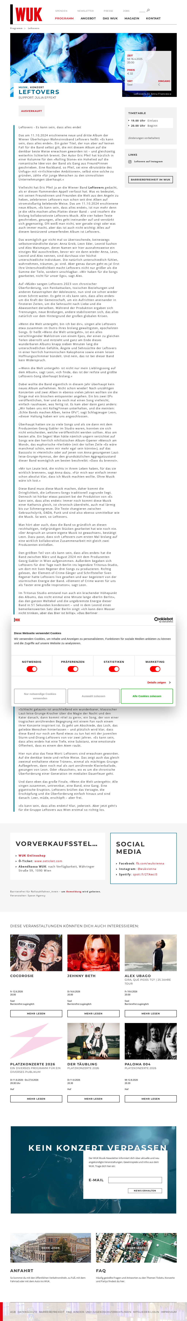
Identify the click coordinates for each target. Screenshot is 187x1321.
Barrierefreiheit (51, 1311)
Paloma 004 (138, 1064)
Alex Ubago (138, 976)
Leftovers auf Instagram (148, 161)
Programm (64, 18)
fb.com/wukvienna (150, 863)
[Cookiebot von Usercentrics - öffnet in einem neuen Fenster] (157, 620)
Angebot (88, 18)
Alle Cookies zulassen (147, 696)
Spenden (61, 10)
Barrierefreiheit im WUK (150, 179)
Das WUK (110, 18)
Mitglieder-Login (146, 1311)
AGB (13, 1311)
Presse (108, 10)
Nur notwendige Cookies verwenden (40, 696)
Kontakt (153, 18)
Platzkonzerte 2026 (32, 1064)
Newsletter (85, 10)
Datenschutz (27, 1311)
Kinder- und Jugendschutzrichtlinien (102, 1311)
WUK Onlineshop (32, 855)
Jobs (126, 10)
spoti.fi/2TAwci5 (145, 874)
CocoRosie (22, 976)
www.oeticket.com (48, 861)
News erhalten (145, 1190)
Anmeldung (74, 891)
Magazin (132, 18)
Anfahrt (22, 1270)
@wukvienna (147, 869)
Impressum (169, 1311)
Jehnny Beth (81, 976)
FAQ (101, 1270)
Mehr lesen (36, 1013)
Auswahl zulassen (93, 696)
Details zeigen (156, 682)
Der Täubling (82, 1064)
